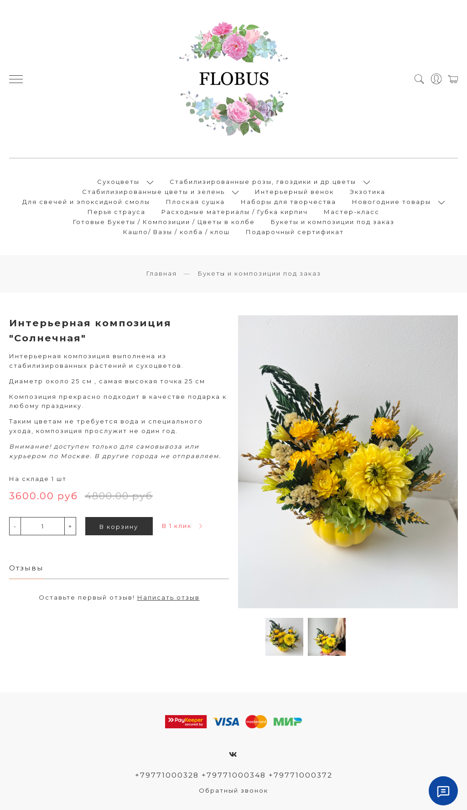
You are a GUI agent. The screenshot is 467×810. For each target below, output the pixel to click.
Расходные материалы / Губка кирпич (234, 211)
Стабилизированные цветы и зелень (153, 191)
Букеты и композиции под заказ (332, 221)
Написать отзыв (168, 597)
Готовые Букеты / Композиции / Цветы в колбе (164, 221)
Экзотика (367, 191)
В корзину (118, 526)
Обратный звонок (233, 790)
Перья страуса (116, 211)
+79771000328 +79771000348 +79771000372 (233, 775)
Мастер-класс (351, 211)
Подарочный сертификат (295, 231)
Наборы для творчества (288, 201)
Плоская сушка (195, 201)
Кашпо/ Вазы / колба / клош (176, 231)
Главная (161, 273)
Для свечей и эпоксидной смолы (86, 201)
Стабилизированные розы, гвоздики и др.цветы (263, 181)
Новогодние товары (391, 201)
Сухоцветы (118, 181)
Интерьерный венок (294, 191)
